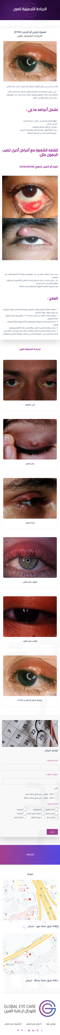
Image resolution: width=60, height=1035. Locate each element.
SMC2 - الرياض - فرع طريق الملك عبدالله (39, 798)
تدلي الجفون (30, 404)
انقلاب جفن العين (30, 641)
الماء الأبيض (49, 809)
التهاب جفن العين (30, 582)
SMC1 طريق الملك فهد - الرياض (43, 926)
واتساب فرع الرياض (12, 1023)
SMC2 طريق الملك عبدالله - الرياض (42, 980)
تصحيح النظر (50, 813)
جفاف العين (18, 817)
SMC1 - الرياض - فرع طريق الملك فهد (40, 794)
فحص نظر (50, 817)
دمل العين (30, 463)
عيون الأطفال (36, 817)
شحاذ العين (30, 523)
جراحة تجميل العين (34, 813)
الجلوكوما (37, 809)
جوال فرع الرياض (33, 1023)
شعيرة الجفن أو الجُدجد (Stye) (30, 700)
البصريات (20, 813)
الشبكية (20, 809)
